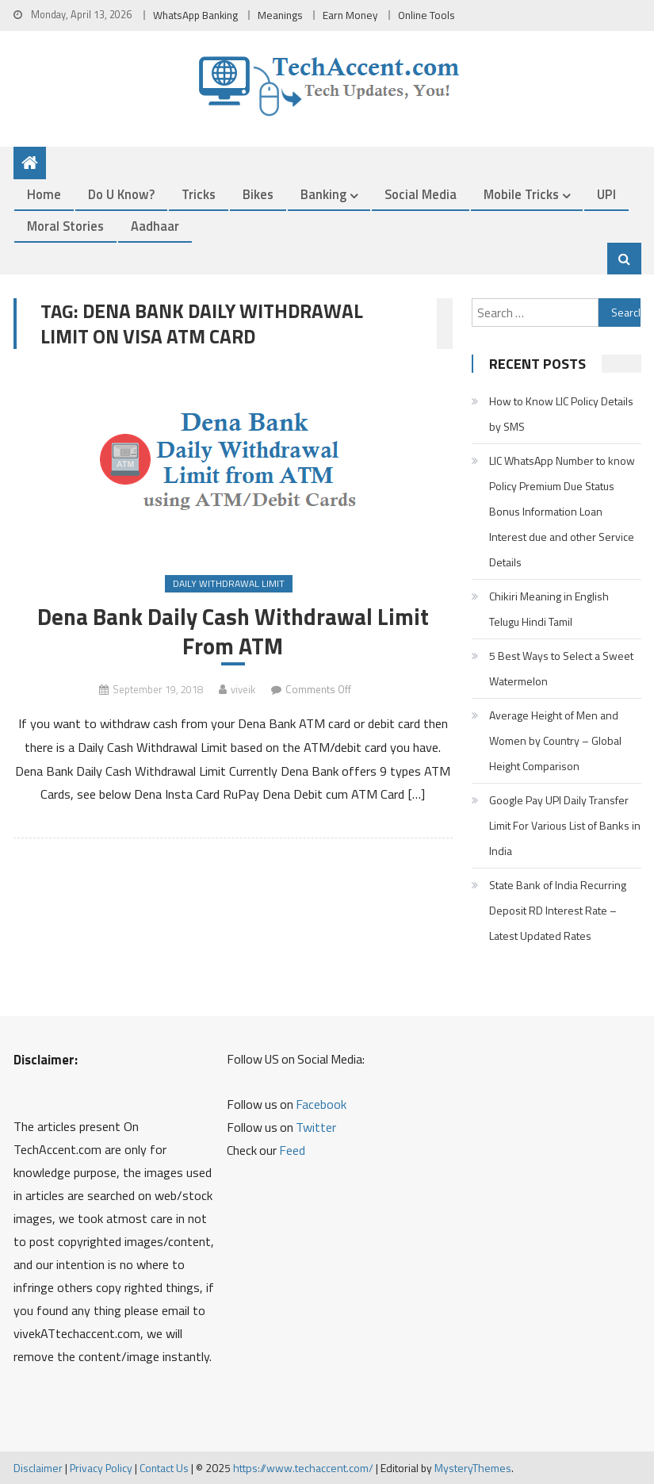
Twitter (316, 1127)
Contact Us (164, 1467)
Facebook (321, 1104)
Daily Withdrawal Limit (229, 583)
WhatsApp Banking (195, 15)
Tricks (199, 194)
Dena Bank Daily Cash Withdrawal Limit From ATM (233, 631)
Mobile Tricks (521, 194)
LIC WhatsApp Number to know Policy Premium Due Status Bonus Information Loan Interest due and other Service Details (562, 511)
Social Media (420, 194)
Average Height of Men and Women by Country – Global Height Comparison (555, 740)
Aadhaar (155, 226)
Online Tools (426, 15)
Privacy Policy (101, 1467)
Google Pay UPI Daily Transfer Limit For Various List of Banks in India (565, 825)
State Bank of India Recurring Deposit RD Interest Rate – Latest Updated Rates (557, 910)
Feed (292, 1150)
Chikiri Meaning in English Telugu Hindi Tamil (549, 609)
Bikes (258, 194)
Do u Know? (121, 194)
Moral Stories (65, 226)
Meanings (280, 15)
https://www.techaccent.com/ (303, 1467)
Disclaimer (38, 1467)
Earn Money (350, 15)
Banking (323, 194)
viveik (243, 689)
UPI (606, 194)
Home (44, 194)
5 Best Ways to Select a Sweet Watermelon (561, 668)
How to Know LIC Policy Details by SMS (561, 414)
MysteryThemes (472, 1467)
